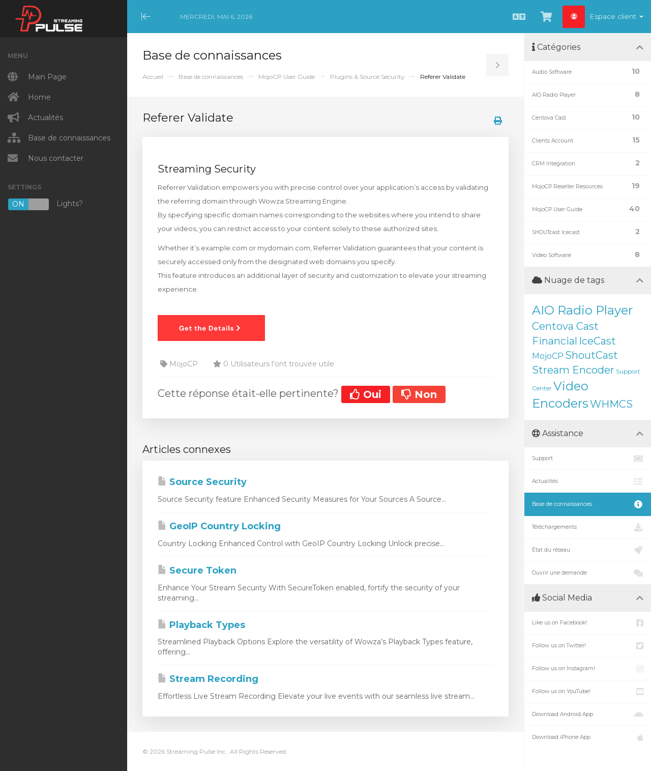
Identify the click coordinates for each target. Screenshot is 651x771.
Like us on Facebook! (587, 623)
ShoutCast (591, 355)
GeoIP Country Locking (219, 526)
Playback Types (201, 625)
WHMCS (611, 404)
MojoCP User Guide (286, 76)
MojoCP (548, 356)
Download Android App (587, 714)
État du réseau (587, 550)
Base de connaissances (211, 76)
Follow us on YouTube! (587, 692)
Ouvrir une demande (587, 573)
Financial (554, 341)
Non (419, 394)
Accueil (152, 76)
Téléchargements (587, 527)
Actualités (587, 481)
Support (587, 458)
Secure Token (197, 570)
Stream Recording (208, 678)
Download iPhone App (587, 737)
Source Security (202, 482)
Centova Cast (565, 326)
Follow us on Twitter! (587, 646)
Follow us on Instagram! (587, 669)
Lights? (45, 204)
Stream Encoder (573, 370)
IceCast (597, 341)
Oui (365, 394)
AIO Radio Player (582, 310)
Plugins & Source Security (367, 76)
